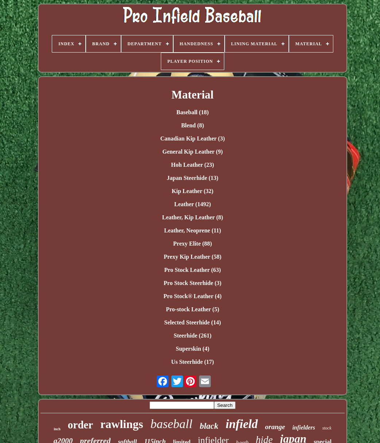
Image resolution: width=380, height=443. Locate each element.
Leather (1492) (192, 204)
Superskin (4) (192, 349)
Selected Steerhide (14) (192, 322)
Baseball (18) (193, 112)
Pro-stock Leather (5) (192, 309)
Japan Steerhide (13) (192, 178)
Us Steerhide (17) (192, 362)
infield (242, 424)
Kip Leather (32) (192, 191)
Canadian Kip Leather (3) (192, 138)
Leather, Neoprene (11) (192, 230)
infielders (303, 427)
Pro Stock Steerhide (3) (192, 283)
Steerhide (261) (193, 335)
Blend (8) (192, 125)
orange (275, 427)
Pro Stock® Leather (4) (192, 296)
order (80, 425)
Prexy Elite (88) (192, 243)
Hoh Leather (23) (192, 165)
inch (57, 429)
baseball (171, 424)
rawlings (121, 424)
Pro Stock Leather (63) (192, 270)
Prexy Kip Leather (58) (192, 257)
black (209, 426)
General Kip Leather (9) (192, 152)
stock (326, 428)
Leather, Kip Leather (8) (192, 217)
